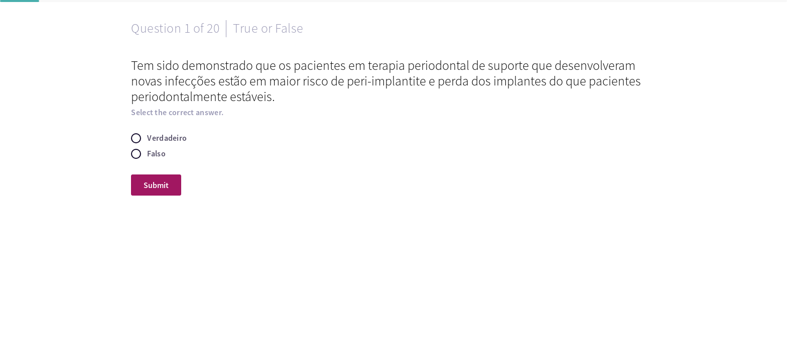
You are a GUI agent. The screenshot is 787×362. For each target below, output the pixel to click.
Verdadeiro (167, 138)
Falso (156, 153)
